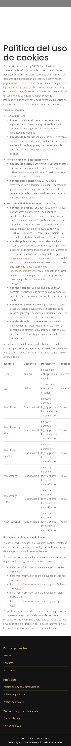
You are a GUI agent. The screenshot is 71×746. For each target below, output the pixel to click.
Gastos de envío (12, 725)
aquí (18, 571)
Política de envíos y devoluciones (21, 686)
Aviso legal (9, 670)
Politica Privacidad (31, 742)
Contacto (8, 662)
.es (27, 87)
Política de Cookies (13, 702)
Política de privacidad (14, 694)
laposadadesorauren (14, 87)
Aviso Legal (14, 742)
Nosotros (8, 655)
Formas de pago (12, 718)
